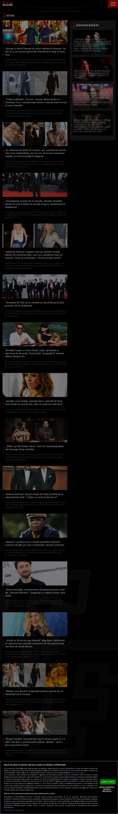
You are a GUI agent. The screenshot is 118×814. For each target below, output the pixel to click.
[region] (59, 787)
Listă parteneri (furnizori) (14, 810)
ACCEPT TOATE (108, 782)
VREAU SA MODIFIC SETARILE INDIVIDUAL (107, 789)
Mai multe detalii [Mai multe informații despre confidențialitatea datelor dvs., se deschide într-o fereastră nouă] (77, 773)
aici (41, 783)
